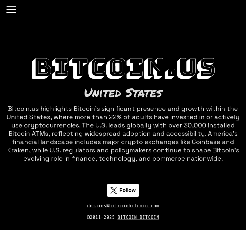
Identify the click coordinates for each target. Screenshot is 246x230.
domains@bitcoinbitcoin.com (123, 206)
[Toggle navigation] (11, 9)
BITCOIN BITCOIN (138, 217)
